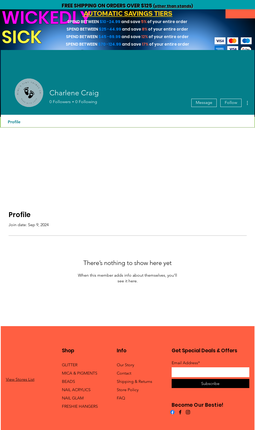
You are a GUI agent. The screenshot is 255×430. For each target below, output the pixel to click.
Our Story (125, 364)
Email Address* (186, 363)
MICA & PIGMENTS (79, 373)
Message (204, 102)
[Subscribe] (210, 383)
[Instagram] (188, 412)
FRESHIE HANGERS (80, 406)
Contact (124, 373)
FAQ (121, 398)
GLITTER (69, 364)
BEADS (68, 381)
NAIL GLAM (73, 398)
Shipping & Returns (134, 381)
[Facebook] (172, 412)
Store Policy (128, 389)
